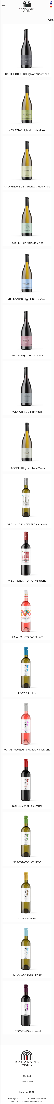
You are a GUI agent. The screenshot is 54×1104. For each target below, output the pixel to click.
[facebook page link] (30, 1092)
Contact (27, 1076)
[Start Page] (27, 6)
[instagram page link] (33, 1092)
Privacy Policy (27, 1081)
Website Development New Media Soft (27, 1101)
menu (3, 6)
